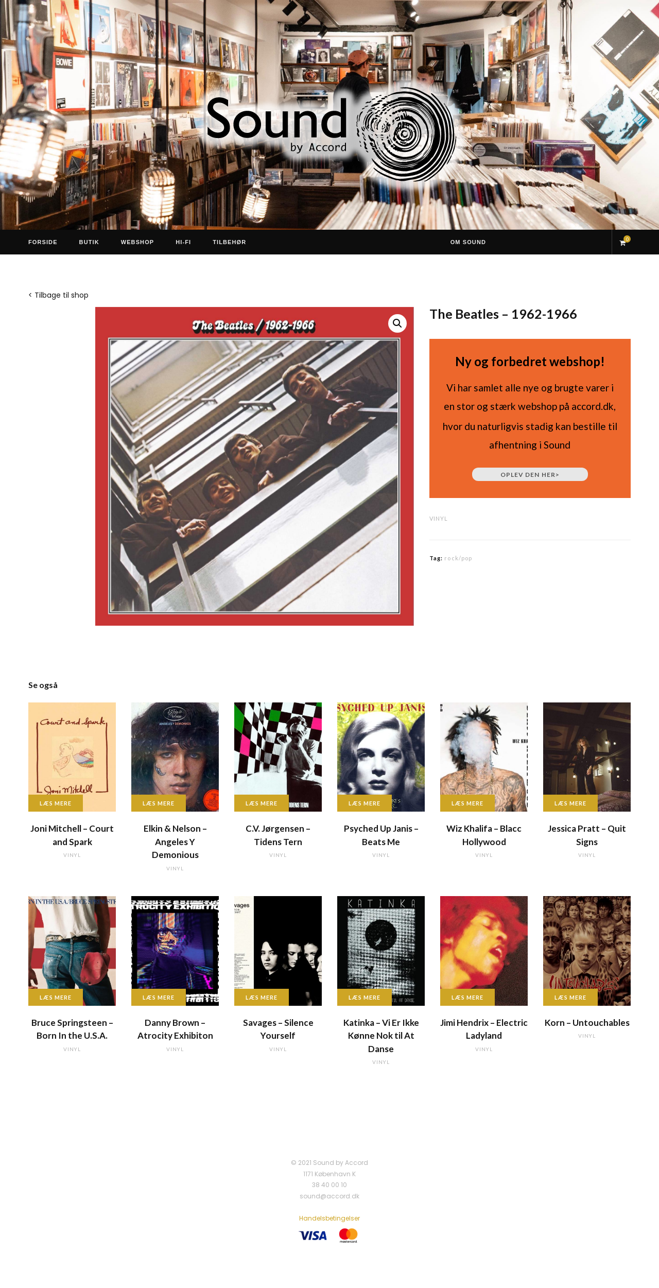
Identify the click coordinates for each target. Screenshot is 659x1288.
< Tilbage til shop (58, 295)
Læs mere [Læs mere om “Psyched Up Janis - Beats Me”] (364, 803)
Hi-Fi (183, 242)
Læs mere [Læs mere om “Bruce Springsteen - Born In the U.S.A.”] (56, 997)
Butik (89, 242)
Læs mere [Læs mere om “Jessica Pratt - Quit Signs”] (570, 803)
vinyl (438, 518)
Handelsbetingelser (329, 1218)
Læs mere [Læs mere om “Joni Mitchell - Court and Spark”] (56, 803)
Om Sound (468, 242)
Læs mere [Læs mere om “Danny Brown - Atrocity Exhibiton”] (159, 997)
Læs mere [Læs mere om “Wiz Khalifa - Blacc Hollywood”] (467, 803)
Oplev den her (530, 474)
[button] (397, 323)
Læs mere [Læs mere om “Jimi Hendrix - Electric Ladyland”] (467, 997)
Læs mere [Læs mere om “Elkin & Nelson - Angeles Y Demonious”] (159, 803)
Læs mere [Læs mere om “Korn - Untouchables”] (570, 997)
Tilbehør (229, 242)
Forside (43, 242)
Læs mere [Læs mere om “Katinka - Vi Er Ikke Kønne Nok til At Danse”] (364, 997)
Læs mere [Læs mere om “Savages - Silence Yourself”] (262, 997)
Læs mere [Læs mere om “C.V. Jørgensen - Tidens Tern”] (262, 803)
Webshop (137, 242)
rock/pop (458, 558)
